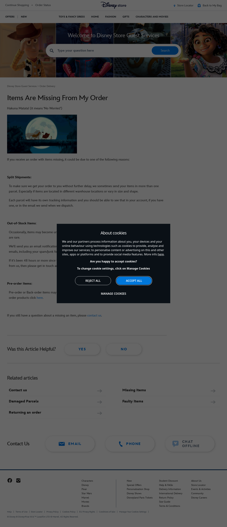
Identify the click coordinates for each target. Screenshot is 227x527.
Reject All (93, 281)
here (161, 254)
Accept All (134, 281)
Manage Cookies (113, 294)
